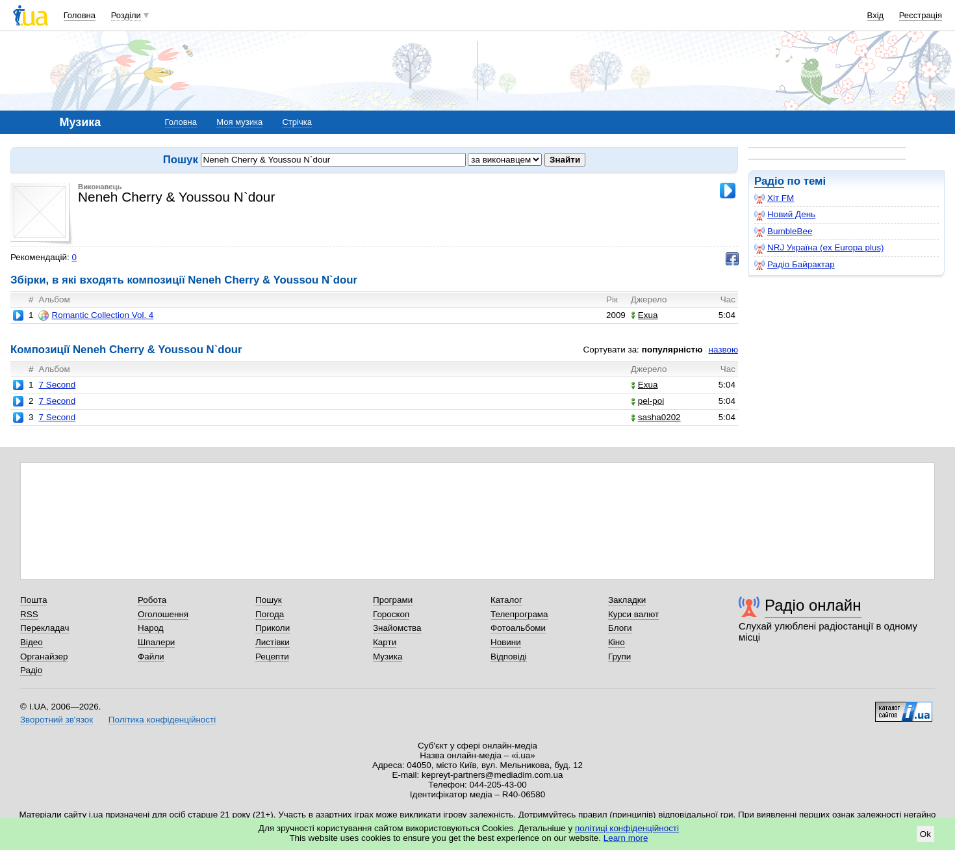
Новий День (784, 214)
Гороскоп (391, 614)
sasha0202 (656, 417)
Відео (31, 642)
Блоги (620, 628)
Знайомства (397, 628)
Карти (384, 642)
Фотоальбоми (518, 628)
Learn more (626, 838)
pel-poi (647, 401)
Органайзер (44, 656)
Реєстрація (920, 15)
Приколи (272, 628)
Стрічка (296, 122)
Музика (387, 656)
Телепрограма (519, 614)
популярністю (672, 349)
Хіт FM (774, 198)
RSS (29, 614)
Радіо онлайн (813, 605)
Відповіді (508, 656)
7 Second (56, 385)
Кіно (616, 642)
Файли (151, 656)
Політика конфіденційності (162, 719)
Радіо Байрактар (794, 264)
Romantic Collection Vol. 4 (95, 315)
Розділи (126, 15)
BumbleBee (783, 231)
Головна (80, 15)
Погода (269, 614)
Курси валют (633, 614)
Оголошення (163, 614)
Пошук (268, 600)
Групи (619, 656)
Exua (644, 315)
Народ (151, 628)
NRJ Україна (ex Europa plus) (819, 248)
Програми (393, 600)
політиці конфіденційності (627, 828)
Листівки (272, 642)
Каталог (506, 600)
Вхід (875, 15)
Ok (925, 834)
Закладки (627, 600)
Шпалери (156, 642)
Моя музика (239, 122)
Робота (152, 600)
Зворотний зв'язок (56, 719)
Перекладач (44, 628)
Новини (505, 642)
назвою (723, 349)
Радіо (769, 181)
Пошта (33, 600)
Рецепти (272, 656)
